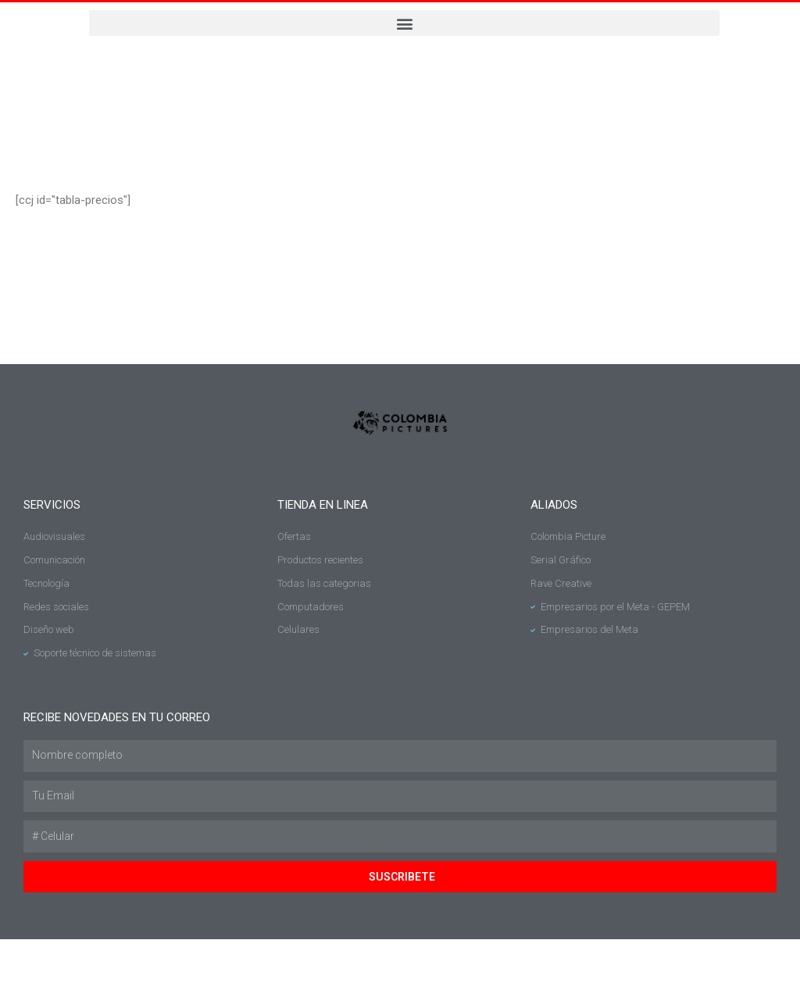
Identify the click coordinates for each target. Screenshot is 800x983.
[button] (404, 23)
